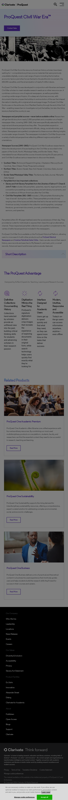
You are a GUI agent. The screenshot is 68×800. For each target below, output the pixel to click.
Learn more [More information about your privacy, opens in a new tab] (46, 794)
